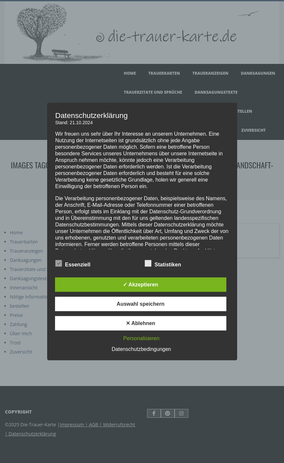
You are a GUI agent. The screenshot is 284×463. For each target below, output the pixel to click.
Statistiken (163, 263)
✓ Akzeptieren (140, 284)
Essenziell (72, 263)
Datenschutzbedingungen (141, 349)
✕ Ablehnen (140, 323)
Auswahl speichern (140, 304)
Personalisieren (141, 338)
